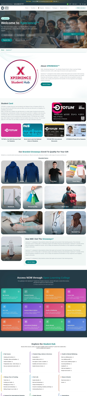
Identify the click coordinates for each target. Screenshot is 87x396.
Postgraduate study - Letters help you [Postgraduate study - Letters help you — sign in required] (12, 364)
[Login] (84, 4)
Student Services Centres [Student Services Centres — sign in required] (38, 366)
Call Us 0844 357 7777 (19, 4)
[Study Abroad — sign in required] (54, 325)
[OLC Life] (11, 311)
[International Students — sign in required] (33, 325)
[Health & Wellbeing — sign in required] (54, 311)
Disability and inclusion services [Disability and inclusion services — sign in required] (39, 364)
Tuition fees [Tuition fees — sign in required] (6, 380)
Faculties (34, 8)
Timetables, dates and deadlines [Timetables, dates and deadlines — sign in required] (11, 359)
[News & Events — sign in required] (11, 325)
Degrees (41, 8)
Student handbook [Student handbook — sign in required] (8, 362)
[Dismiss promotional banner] (85, 1)
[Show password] (82, 30)
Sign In (73, 34)
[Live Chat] (70, 4)
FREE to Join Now (81, 8)
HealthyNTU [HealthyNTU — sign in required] (64, 366)
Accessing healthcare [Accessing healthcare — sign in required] (66, 364)
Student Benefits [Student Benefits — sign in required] (36, 380)
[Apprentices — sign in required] (76, 325)
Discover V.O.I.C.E (20, 40)
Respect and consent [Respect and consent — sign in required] (66, 371)
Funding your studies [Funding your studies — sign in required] (8, 383)
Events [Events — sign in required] (63, 383)
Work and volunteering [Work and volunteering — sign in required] (37, 383)
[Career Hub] (76, 296)
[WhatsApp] (67, 4)
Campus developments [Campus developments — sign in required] (38, 385)
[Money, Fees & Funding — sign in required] (76, 311)
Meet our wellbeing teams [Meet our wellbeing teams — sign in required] (67, 357)
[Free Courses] (54, 296)
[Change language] (75, 4)
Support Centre (64, 8)
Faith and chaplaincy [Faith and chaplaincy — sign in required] (66, 368)
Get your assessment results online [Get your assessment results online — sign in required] (11, 366)
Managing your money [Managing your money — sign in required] (8, 385)
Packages (55, 8)
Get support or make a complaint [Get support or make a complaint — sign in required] (40, 362)
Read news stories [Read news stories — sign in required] (65, 380)
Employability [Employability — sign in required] (35, 357)
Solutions (48, 8)
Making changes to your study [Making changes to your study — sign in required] (10, 389)
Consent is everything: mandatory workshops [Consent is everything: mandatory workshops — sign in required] (42, 387)
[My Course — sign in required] (11, 296)
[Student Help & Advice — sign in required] (33, 311)
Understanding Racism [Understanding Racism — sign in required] (38, 389)
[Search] (80, 4)
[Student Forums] (33, 296)
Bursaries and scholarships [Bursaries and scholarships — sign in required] (9, 387)
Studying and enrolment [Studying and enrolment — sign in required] (9, 357)
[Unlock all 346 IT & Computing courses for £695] (42, 1)
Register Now (6, 40)
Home (27, 8)
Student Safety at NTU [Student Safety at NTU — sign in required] (37, 359)
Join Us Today (47, 84)
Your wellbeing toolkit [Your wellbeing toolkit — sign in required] (66, 359)
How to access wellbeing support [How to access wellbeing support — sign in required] (69, 362)
